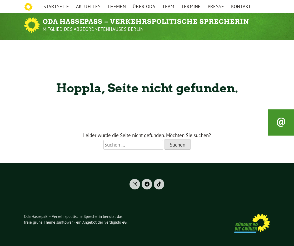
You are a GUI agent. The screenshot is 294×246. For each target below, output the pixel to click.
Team (168, 47)
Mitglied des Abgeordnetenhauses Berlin (93, 29)
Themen (116, 47)
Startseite (56, 47)
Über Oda (144, 47)
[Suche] (258, 5)
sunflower (64, 222)
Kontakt (241, 47)
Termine (191, 47)
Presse (216, 47)
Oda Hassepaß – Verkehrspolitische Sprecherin (146, 22)
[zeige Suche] (263, 5)
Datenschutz (241, 4)
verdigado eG (115, 222)
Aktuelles (88, 47)
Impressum (215, 4)
